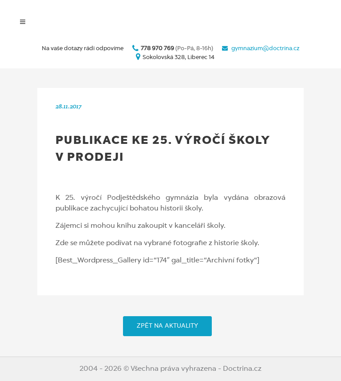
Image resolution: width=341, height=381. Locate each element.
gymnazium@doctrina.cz (265, 49)
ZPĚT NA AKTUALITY (167, 326)
